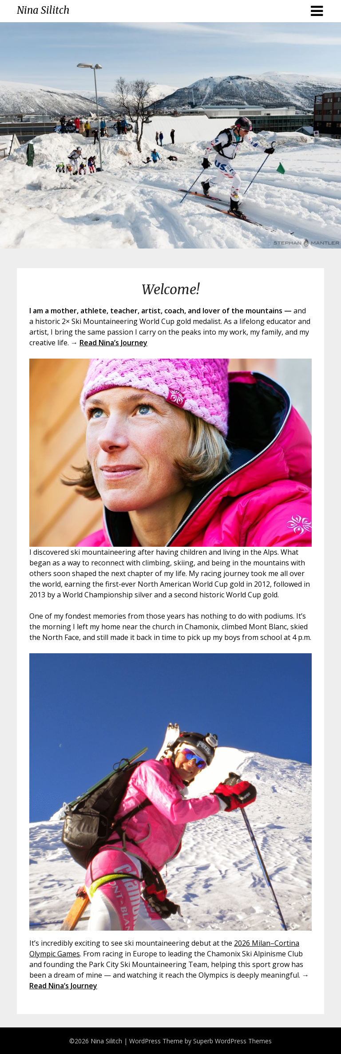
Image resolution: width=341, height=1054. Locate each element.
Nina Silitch (43, 10)
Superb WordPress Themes (232, 1041)
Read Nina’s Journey (113, 342)
